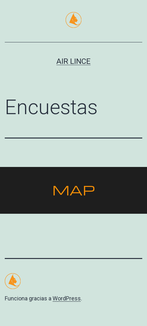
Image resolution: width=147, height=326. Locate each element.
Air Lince (73, 61)
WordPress (67, 298)
